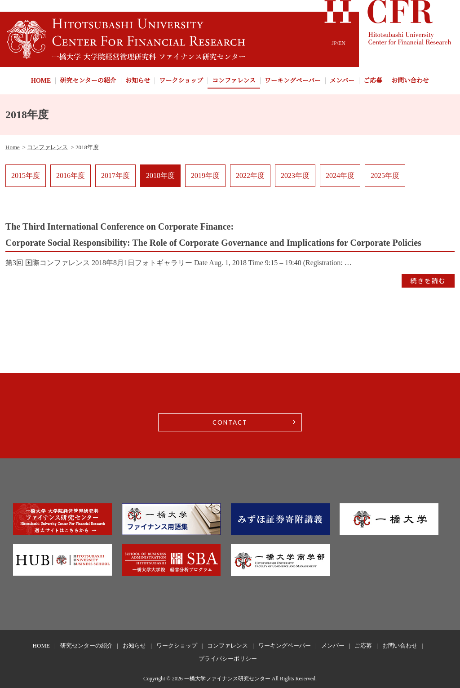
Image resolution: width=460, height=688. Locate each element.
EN (341, 43)
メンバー (342, 80)
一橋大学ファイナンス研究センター (227, 678)
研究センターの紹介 (88, 80)
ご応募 (372, 80)
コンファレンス (234, 80)
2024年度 (340, 175)
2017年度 (115, 175)
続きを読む (428, 280)
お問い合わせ (410, 80)
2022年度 (250, 175)
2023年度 (295, 175)
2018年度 (160, 175)
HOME (41, 80)
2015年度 (25, 175)
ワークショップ (181, 80)
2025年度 (385, 175)
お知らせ (137, 80)
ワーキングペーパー (293, 80)
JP (334, 43)
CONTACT (230, 422)
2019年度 (205, 175)
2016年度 (70, 175)
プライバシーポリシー (228, 658)
